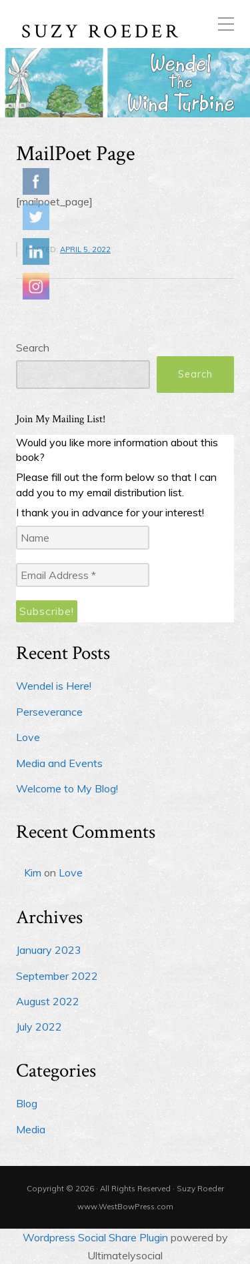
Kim (32, 872)
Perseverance (49, 711)
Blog (26, 1103)
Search (32, 347)
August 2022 (47, 1001)
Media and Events (59, 763)
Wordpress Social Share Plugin (97, 1237)
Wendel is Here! (53, 685)
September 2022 (57, 976)
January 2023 (48, 950)
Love (28, 737)
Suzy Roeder (101, 32)
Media (30, 1129)
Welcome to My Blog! (67, 788)
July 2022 (39, 1026)
